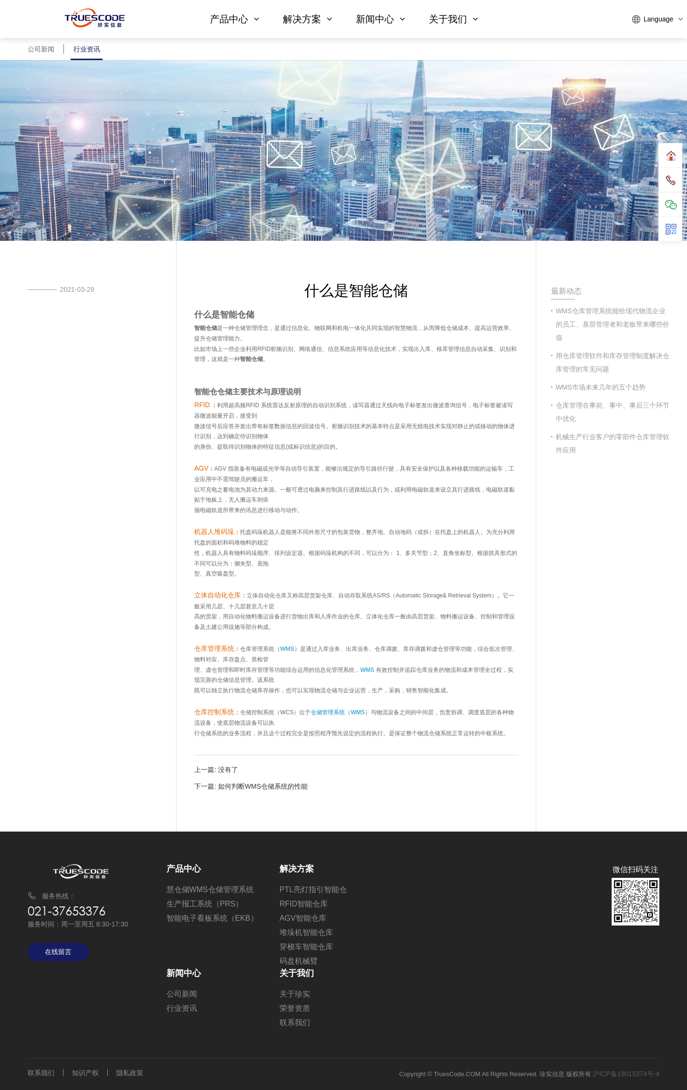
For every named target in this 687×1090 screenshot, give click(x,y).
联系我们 (295, 1022)
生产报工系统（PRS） (205, 904)
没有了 (228, 769)
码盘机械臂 (299, 961)
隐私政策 (129, 1073)
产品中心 (234, 19)
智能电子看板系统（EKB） (212, 918)
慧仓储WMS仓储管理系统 (210, 889)
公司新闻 (41, 52)
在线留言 (58, 952)
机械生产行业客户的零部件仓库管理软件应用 (612, 443)
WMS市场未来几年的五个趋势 (600, 387)
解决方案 (307, 19)
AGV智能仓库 (303, 918)
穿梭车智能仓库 (306, 947)
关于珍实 (295, 994)
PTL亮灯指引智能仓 (313, 889)
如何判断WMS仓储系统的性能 (263, 786)
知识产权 (85, 1073)
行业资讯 (86, 52)
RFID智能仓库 (304, 904)
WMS (287, 649)
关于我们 (453, 19)
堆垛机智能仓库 (306, 932)
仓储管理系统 (328, 712)
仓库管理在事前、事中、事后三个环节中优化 (612, 411)
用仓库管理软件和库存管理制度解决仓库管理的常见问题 (612, 362)
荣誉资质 (295, 1008)
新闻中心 (380, 19)
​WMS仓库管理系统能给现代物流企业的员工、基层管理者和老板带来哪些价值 (612, 324)
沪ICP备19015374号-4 (626, 1074)
